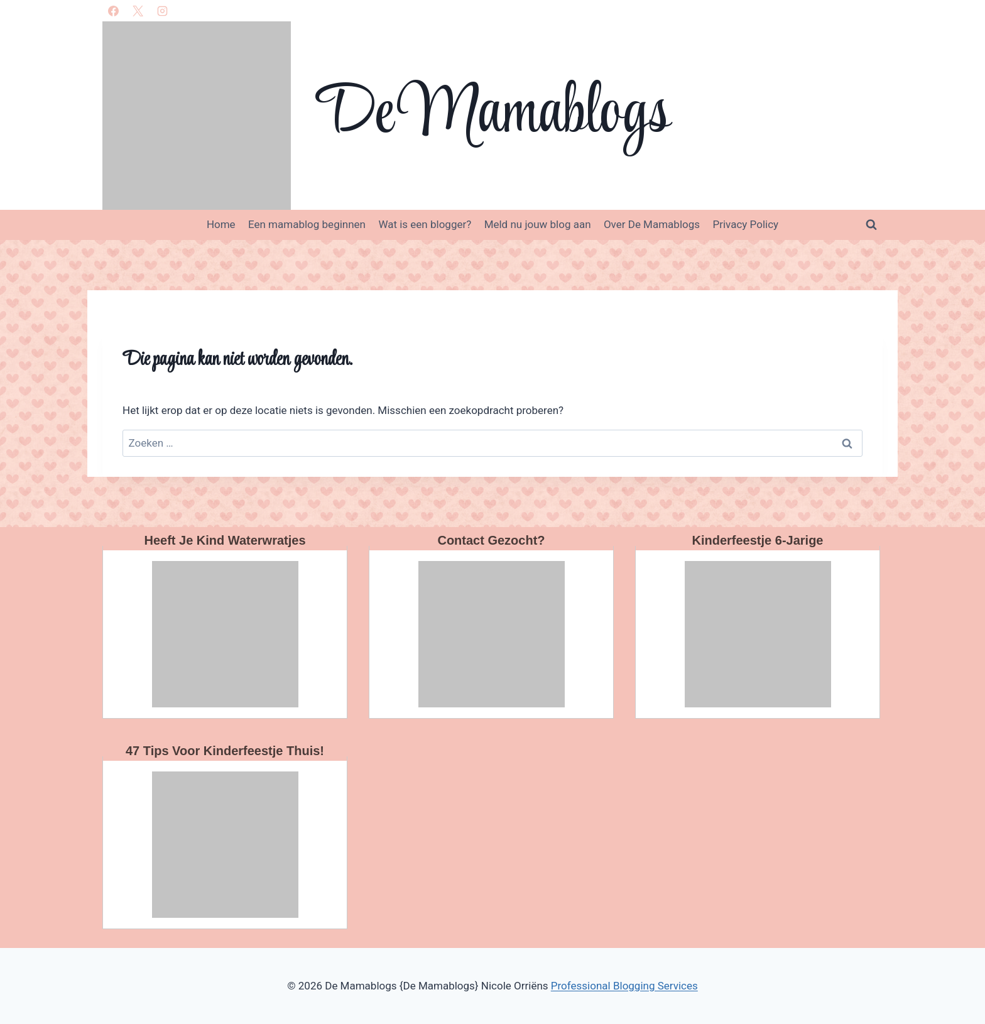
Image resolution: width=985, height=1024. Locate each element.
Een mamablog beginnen (307, 224)
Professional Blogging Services (624, 985)
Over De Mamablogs (652, 224)
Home (221, 224)
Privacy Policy (745, 224)
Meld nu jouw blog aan (537, 224)
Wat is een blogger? (424, 224)
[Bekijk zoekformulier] (871, 225)
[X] (137, 10)
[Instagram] (162, 10)
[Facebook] (113, 10)
